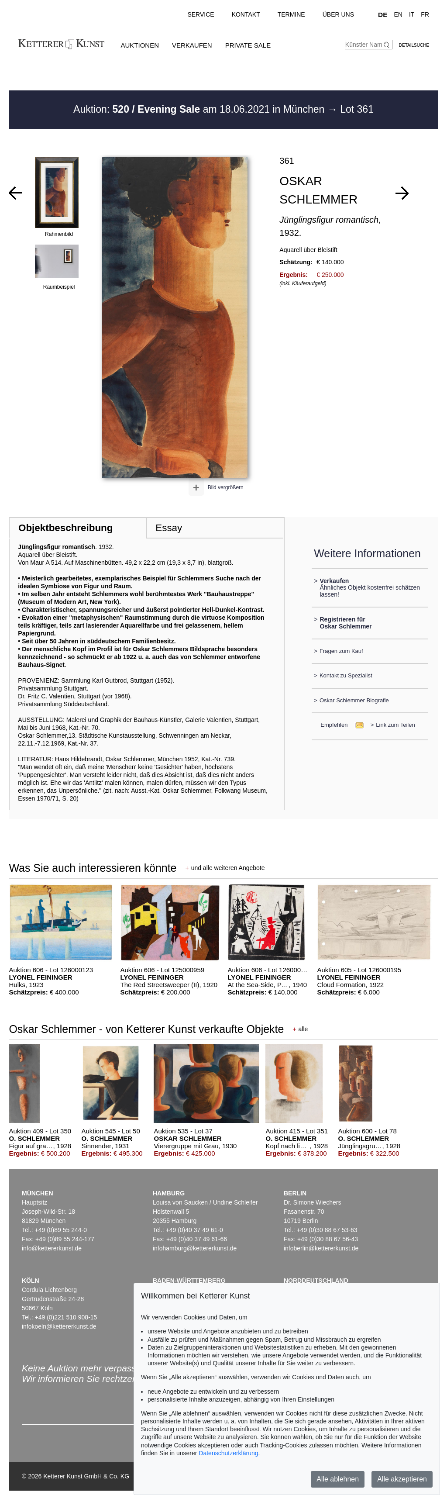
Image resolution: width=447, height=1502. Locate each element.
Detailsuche (414, 45)
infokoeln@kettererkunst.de (59, 1326)
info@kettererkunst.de (52, 1248)
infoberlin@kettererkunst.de (321, 1248)
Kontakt (246, 14)
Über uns (338, 14)
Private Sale (248, 45)
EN (398, 14)
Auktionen (139, 45)
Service (200, 14)
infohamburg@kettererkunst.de (195, 1248)
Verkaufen (192, 45)
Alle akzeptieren (402, 1479)
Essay (168, 527)
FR (425, 14)
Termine (291, 14)
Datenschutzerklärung (228, 1453)
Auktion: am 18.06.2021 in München (200, 109)
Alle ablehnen (337, 1479)
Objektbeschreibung (65, 527)
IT (411, 14)
